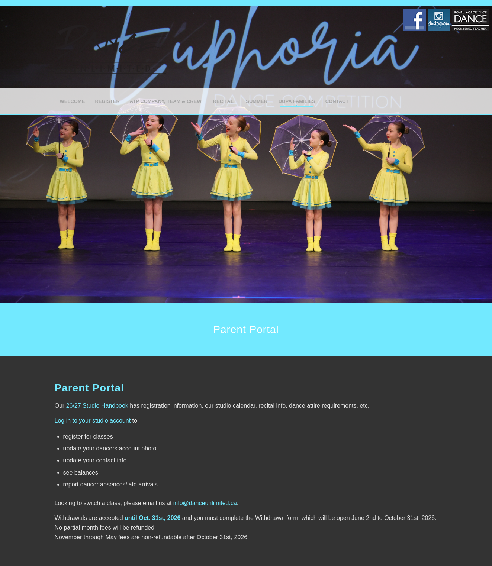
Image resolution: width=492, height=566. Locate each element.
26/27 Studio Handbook (97, 405)
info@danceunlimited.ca (205, 503)
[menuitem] (72, 101)
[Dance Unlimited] (110, 47)
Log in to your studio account (93, 420)
